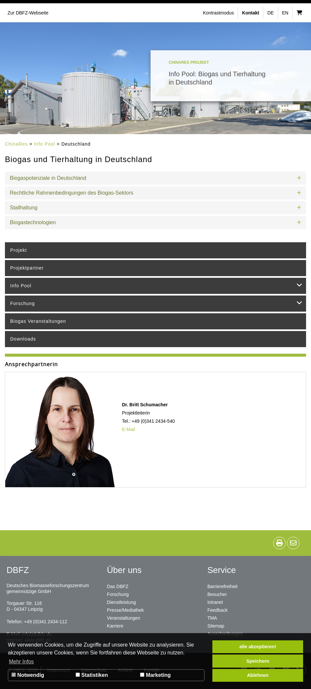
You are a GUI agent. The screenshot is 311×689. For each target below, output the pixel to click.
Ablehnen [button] (258, 675)
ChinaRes (16, 144)
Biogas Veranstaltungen (38, 321)
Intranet (215, 602)
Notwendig (28, 675)
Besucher (217, 594)
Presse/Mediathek (125, 610)
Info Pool (44, 144)
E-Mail (128, 429)
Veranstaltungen (123, 618)
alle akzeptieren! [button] (257, 646)
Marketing (155, 675)
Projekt (18, 250)
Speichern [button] (257, 661)
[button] (219, 13)
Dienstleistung (121, 602)
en (285, 12)
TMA (212, 618)
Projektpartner (27, 268)
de (270, 12)
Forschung (156, 302)
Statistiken (92, 675)
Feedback (217, 610)
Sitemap (215, 626)
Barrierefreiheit (222, 586)
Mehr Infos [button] (21, 661)
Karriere (115, 626)
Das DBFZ (117, 586)
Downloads (23, 339)
